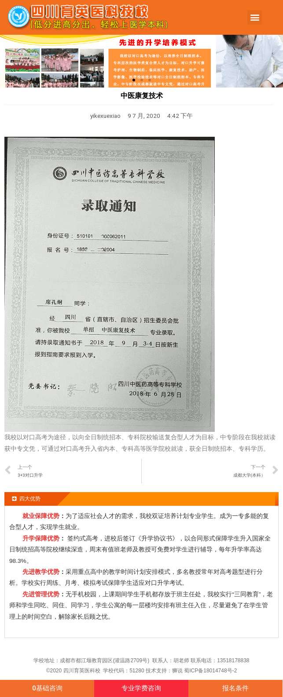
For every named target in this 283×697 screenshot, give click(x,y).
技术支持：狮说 (165, 671)
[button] (254, 17)
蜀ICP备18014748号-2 (210, 671)
